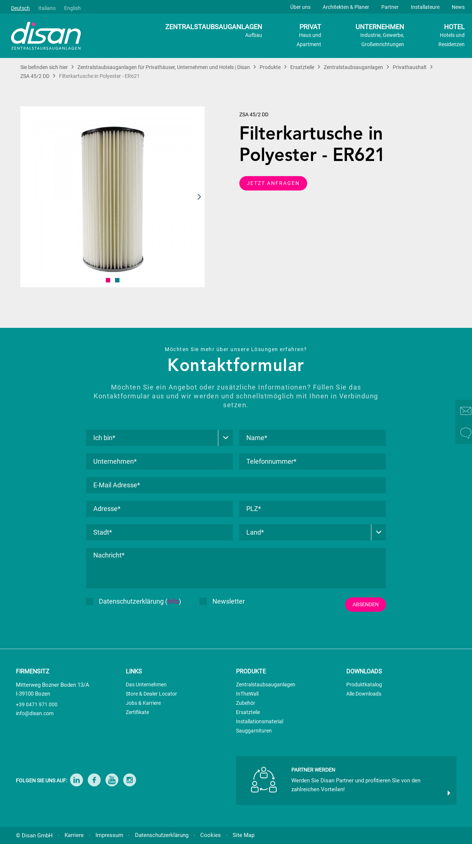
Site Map (243, 835)
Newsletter (222, 601)
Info (173, 601)
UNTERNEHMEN (379, 36)
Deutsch (20, 8)
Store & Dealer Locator (151, 694)
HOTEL (451, 36)
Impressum (109, 835)
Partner (390, 7)
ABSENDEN (366, 604)
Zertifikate (137, 712)
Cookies (210, 835)
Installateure (425, 7)
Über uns (300, 7)
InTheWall (247, 694)
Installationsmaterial (259, 721)
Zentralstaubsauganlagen (265, 684)
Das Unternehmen (146, 684)
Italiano (47, 8)
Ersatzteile (248, 712)
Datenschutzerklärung (161, 835)
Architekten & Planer (346, 7)
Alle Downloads (363, 694)
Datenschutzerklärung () (133, 601)
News (458, 7)
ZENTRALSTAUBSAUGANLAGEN (213, 31)
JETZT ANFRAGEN (273, 183)
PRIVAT (308, 36)
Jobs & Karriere (143, 703)
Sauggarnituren (254, 731)
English (72, 8)
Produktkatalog (364, 684)
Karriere (74, 835)
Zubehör (245, 703)
